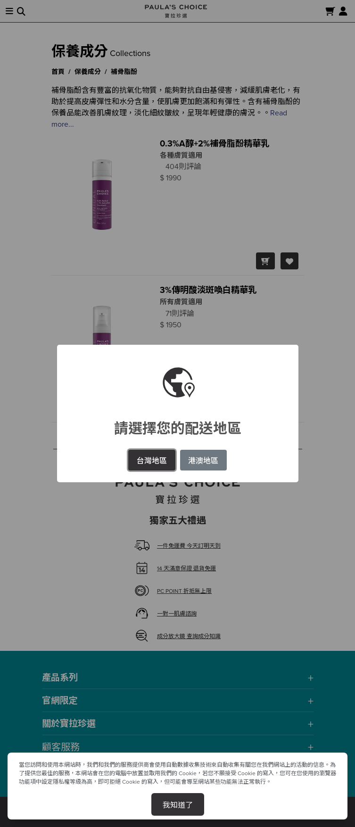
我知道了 (178, 804)
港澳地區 (203, 460)
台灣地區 (152, 460)
